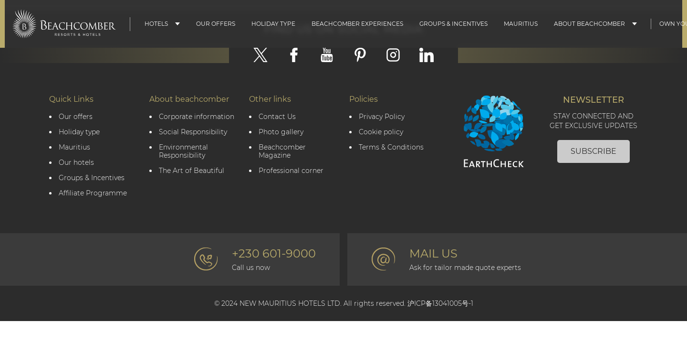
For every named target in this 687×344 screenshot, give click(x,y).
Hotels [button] (156, 23)
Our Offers (215, 23)
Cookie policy (381, 132)
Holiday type (273, 23)
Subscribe (593, 151)
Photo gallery (281, 132)
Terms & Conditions (391, 147)
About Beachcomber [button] (589, 23)
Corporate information (196, 117)
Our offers (76, 117)
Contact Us (277, 117)
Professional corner (291, 171)
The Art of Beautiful (191, 171)
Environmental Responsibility (183, 151)
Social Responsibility (193, 132)
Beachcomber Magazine (282, 151)
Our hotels (76, 163)
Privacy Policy (382, 117)
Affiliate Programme (93, 193)
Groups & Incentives (453, 23)
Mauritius (521, 23)
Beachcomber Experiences (357, 23)
